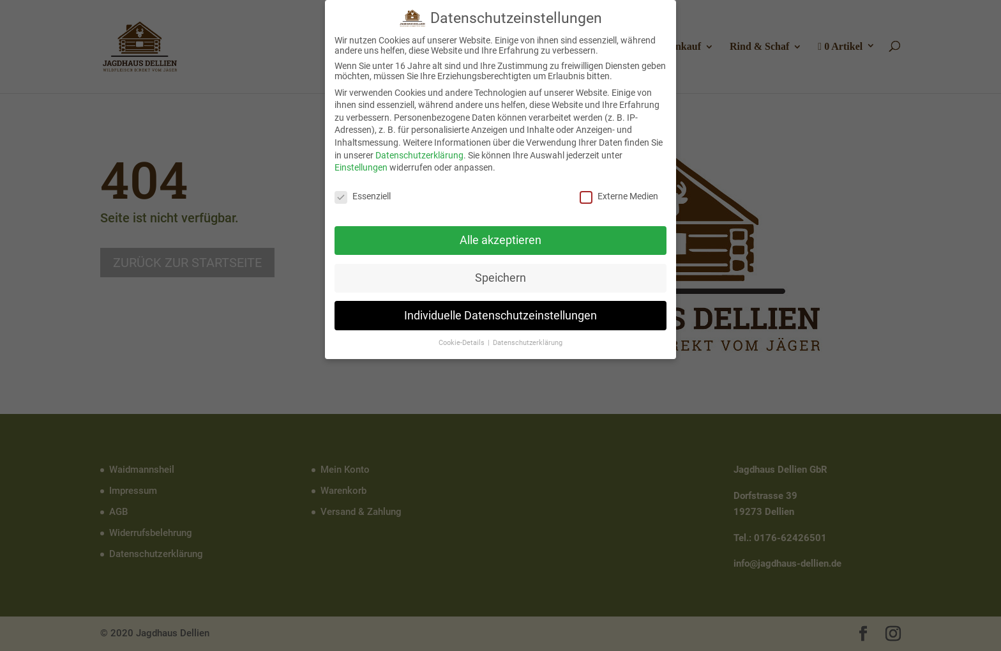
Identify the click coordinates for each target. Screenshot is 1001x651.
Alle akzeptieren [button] (500, 237)
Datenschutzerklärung (419, 152)
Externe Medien (619, 193)
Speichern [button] (500, 274)
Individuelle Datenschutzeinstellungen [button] (500, 312)
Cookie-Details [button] (462, 340)
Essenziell (363, 193)
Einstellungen (361, 165)
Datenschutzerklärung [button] (527, 340)
